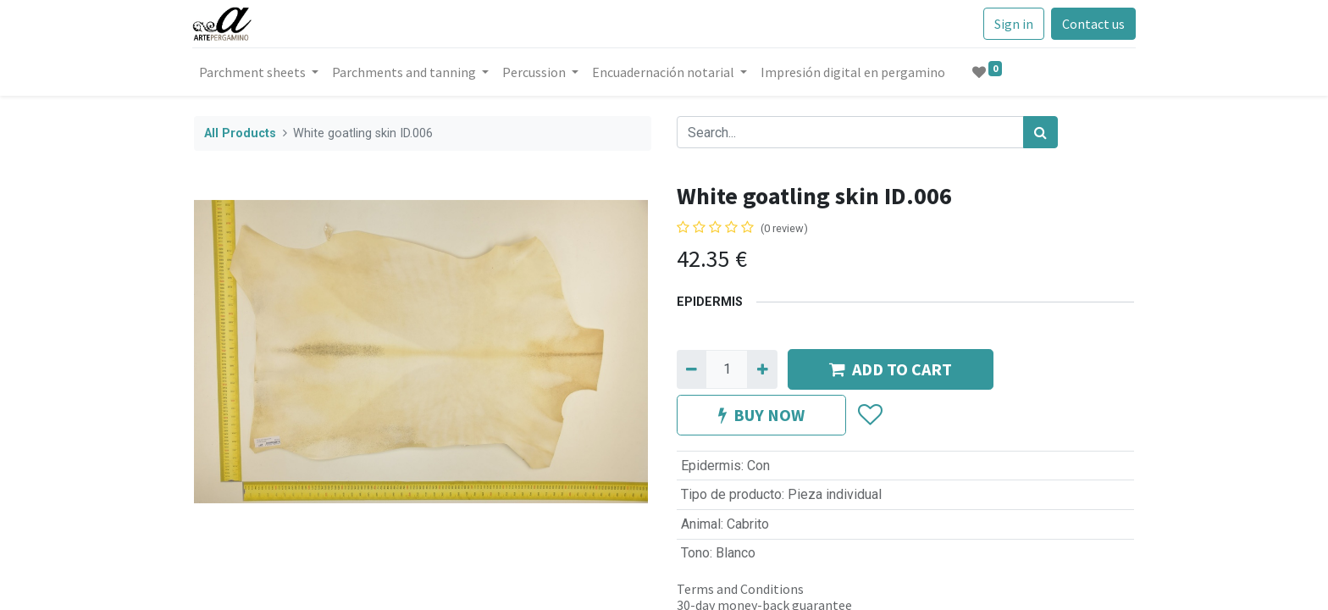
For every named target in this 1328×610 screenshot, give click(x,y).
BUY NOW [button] (761, 414)
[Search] (1040, 132)
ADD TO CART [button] (890, 369)
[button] (869, 415)
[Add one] (762, 369)
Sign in (1012, 23)
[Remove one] (691, 369)
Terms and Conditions (740, 588)
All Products (240, 133)
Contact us (1091, 23)
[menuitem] (854, 72)
